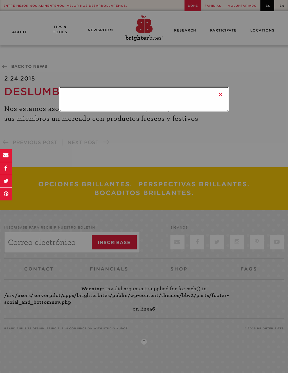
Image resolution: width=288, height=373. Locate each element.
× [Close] (220, 94)
